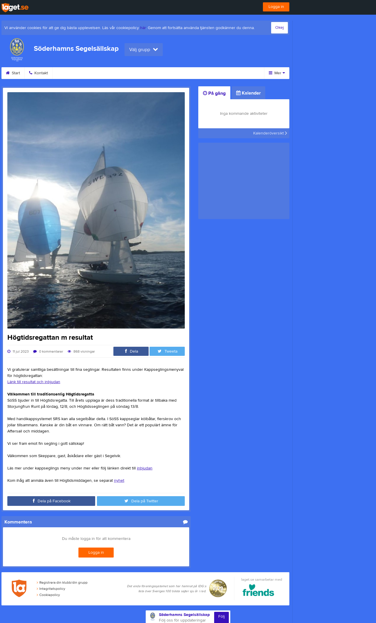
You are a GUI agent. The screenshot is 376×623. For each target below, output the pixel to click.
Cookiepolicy (48, 594)
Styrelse (131, 73)
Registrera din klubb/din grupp (62, 582)
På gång (214, 93)
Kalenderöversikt (270, 133)
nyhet (119, 480)
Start (13, 73)
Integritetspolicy (51, 588)
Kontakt (38, 73)
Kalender (101, 73)
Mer (277, 73)
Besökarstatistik (204, 73)
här (143, 28)
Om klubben (164, 73)
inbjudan (144, 468)
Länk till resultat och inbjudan (33, 382)
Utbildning (69, 73)
